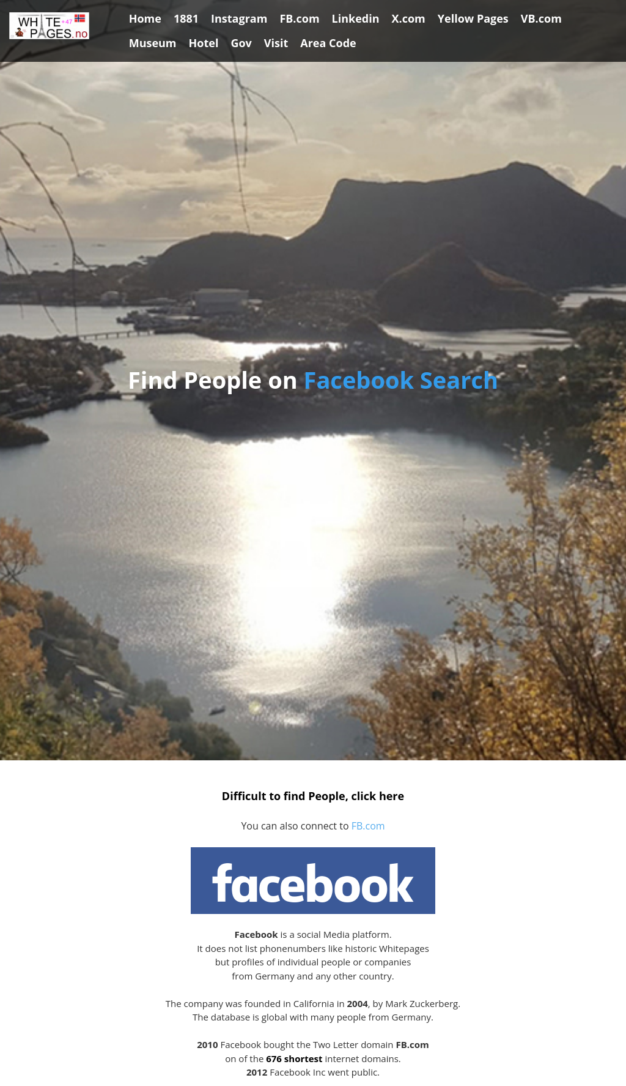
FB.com (368, 826)
